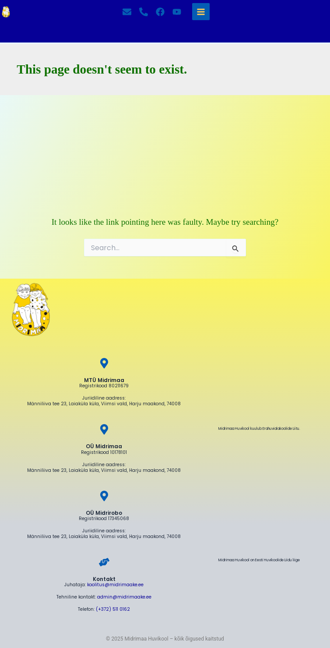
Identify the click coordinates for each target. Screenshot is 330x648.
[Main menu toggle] (200, 11)
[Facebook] (160, 11)
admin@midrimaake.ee (124, 597)
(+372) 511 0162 (113, 609)
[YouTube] (176, 11)
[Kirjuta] (127, 11)
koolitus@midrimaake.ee (115, 584)
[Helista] (143, 11)
